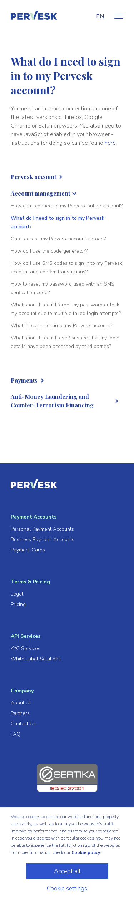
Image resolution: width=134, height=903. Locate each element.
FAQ (15, 734)
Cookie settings (67, 888)
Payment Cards (28, 549)
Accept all (67, 871)
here (110, 143)
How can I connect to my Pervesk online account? (67, 205)
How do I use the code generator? (49, 251)
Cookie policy (85, 852)
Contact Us (23, 723)
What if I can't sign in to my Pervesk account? (61, 325)
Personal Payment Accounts (42, 529)
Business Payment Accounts (42, 539)
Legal (17, 594)
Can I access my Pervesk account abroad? (58, 238)
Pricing (18, 604)
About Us (21, 702)
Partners (20, 713)
